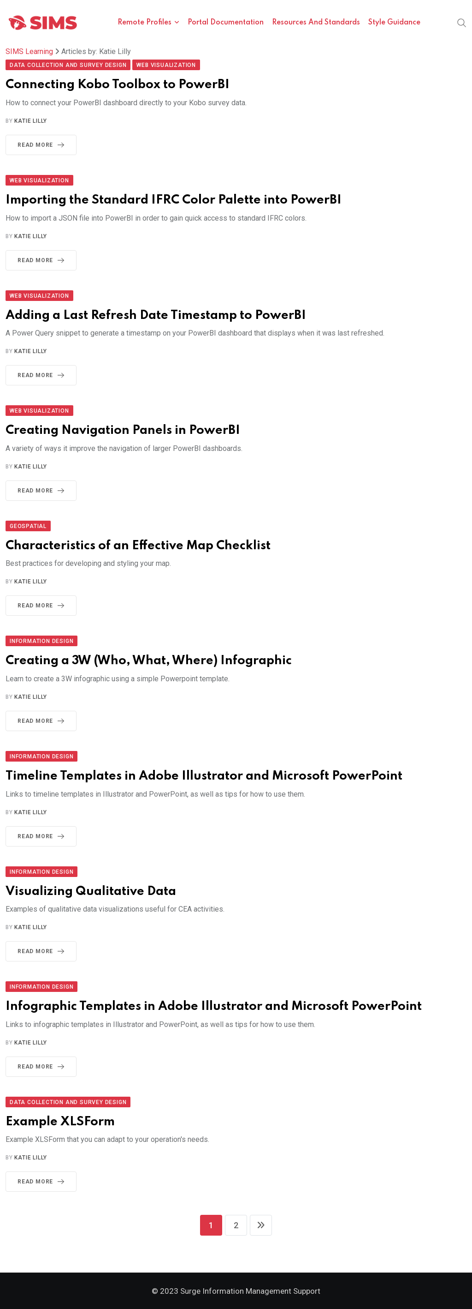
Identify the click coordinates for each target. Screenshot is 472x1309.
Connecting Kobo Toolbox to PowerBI (118, 84)
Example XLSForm (60, 1122)
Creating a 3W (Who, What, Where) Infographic (149, 660)
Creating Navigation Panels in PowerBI (123, 430)
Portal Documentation (226, 22)
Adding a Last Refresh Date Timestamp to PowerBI (156, 315)
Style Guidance (394, 22)
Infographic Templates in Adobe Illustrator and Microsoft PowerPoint (214, 1006)
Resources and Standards (316, 22)
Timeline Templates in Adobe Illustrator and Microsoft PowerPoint (204, 776)
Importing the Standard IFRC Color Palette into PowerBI (174, 200)
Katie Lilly (30, 121)
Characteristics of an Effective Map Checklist (138, 546)
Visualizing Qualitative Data (91, 891)
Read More (43, 145)
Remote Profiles (144, 22)
